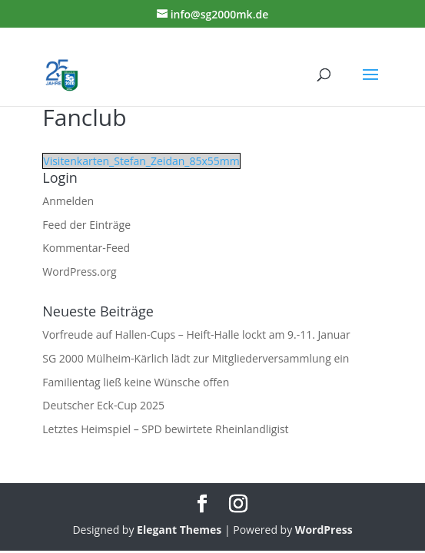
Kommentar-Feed (86, 247)
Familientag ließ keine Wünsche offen (135, 382)
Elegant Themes (179, 529)
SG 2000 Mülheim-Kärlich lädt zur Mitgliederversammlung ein (195, 358)
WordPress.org (79, 271)
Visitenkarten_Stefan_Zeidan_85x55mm (141, 161)
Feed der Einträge (86, 224)
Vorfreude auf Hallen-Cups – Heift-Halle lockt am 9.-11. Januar (196, 334)
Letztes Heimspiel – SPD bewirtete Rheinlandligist (165, 429)
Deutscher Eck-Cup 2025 (103, 405)
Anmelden (68, 201)
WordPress (324, 529)
